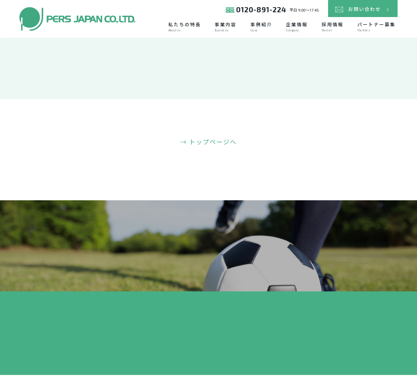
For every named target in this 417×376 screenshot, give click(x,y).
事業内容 (223, 28)
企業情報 (295, 28)
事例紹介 (259, 28)
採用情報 (331, 28)
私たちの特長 (181, 28)
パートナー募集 (376, 28)
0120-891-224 (261, 10)
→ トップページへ (208, 143)
